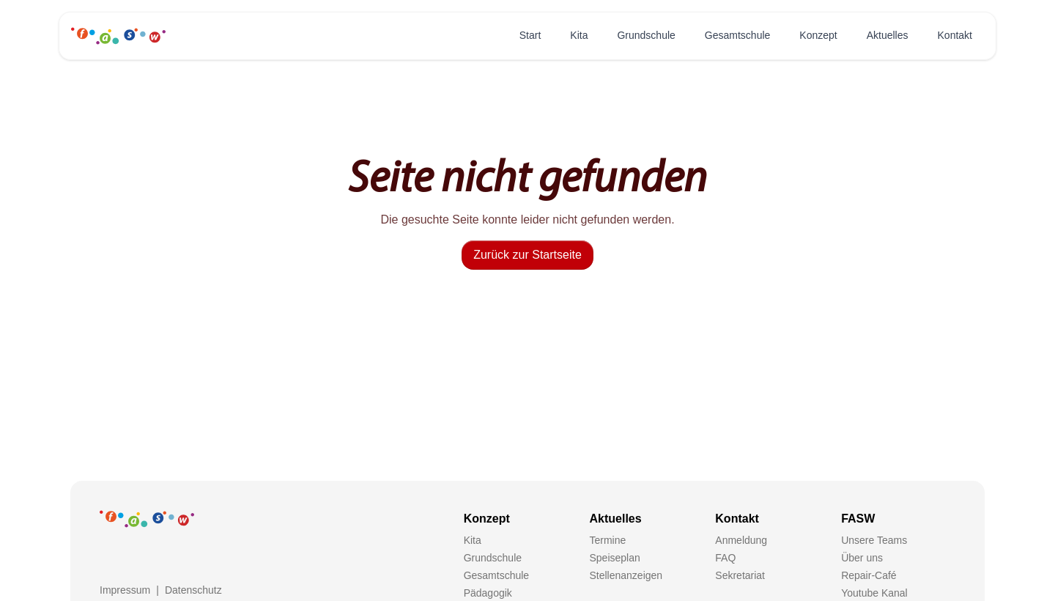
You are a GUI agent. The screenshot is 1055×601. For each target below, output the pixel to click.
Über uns (862, 558)
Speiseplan (614, 558)
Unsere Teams (874, 540)
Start (530, 35)
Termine (607, 540)
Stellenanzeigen (625, 575)
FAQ (725, 558)
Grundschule (646, 35)
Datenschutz (193, 590)
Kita (579, 35)
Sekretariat (740, 575)
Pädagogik (488, 593)
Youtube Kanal (874, 593)
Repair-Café (868, 575)
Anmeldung (741, 540)
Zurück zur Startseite (527, 254)
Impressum (125, 590)
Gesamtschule (737, 35)
